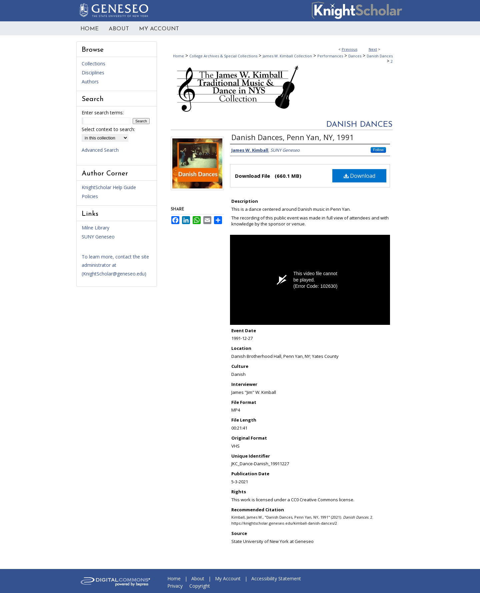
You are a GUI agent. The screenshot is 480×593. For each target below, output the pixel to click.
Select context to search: (108, 129)
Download (359, 175)
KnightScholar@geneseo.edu (114, 273)
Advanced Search (100, 150)
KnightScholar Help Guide (109, 187)
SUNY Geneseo (98, 236)
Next (373, 49)
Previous (349, 49)
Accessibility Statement (276, 578)
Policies (90, 196)
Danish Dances (380, 55)
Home (178, 55)
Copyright (199, 586)
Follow (378, 150)
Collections (93, 63)
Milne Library (95, 227)
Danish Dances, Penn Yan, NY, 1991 (292, 137)
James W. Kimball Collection (287, 55)
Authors (90, 81)
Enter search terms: (103, 112)
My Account (228, 578)
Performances (330, 55)
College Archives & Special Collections (223, 55)
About (197, 578)
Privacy (175, 586)
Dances (354, 55)
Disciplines (93, 72)
